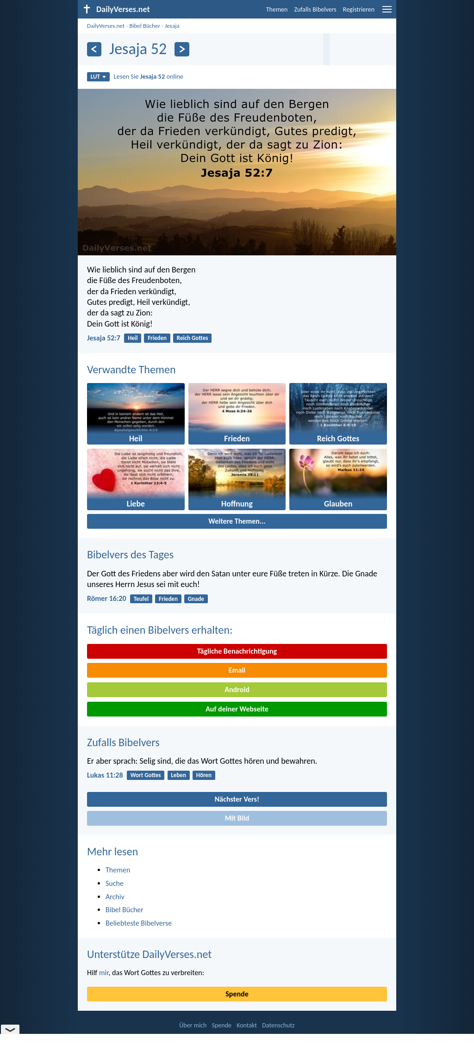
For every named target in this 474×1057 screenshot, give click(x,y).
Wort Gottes (146, 775)
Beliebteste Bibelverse (139, 923)
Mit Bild (237, 818)
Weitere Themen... (237, 521)
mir (104, 972)
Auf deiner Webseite (237, 709)
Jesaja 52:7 (103, 338)
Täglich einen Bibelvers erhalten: (159, 630)
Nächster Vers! (237, 799)
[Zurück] (94, 49)
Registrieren (358, 9)
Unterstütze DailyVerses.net (149, 954)
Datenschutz (278, 1025)
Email (237, 670)
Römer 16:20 (106, 598)
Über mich (192, 1025)
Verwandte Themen (131, 369)
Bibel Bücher (144, 25)
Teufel (141, 598)
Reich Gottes (192, 337)
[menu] (387, 12)
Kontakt (247, 1025)
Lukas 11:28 (105, 775)
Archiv (115, 896)
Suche (115, 883)
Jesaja (172, 25)
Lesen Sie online (148, 76)
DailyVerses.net (106, 25)
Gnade (196, 598)
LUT (98, 76)
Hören (204, 775)
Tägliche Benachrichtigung (237, 651)
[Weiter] (182, 49)
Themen (277, 9)
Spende (236, 993)
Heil (132, 337)
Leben (178, 775)
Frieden (157, 337)
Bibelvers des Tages (130, 554)
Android (237, 689)
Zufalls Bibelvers (315, 9)
